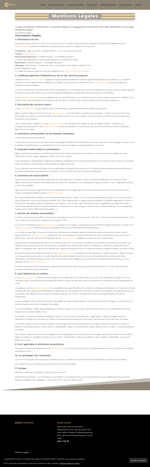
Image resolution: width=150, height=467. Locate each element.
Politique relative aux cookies (69, 463)
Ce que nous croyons (75, 5)
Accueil (43, 5)
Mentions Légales (22, 452)
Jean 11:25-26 (63, 441)
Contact (138, 5)
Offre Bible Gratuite (108, 5)
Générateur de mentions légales (77, 71)
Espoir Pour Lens (125, 5)
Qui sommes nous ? (56, 5)
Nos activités (92, 5)
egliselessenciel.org (22, 46)
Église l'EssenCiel (30, 54)
